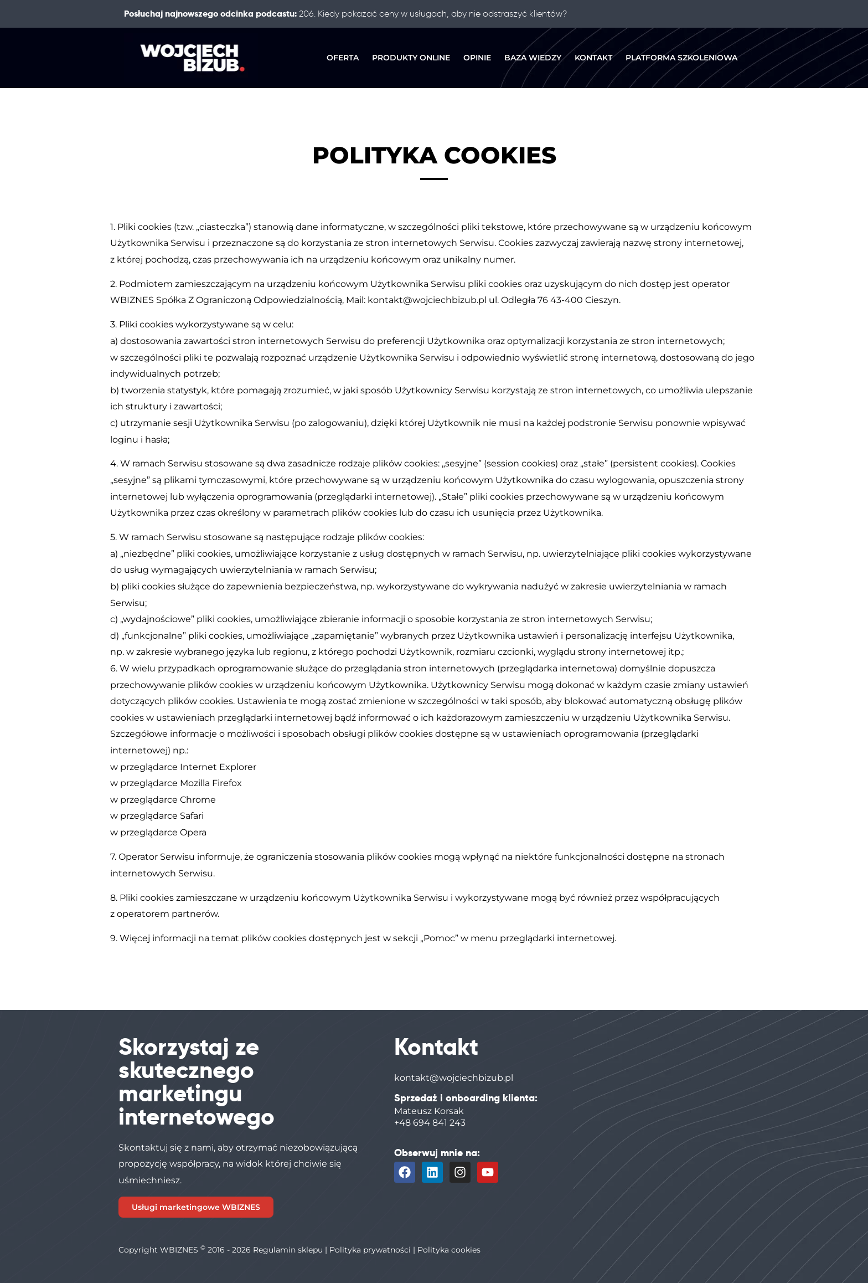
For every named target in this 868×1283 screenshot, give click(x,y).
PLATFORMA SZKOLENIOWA (681, 58)
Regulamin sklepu (288, 1250)
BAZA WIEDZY (532, 58)
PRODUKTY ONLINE (411, 58)
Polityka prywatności (370, 1250)
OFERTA (343, 58)
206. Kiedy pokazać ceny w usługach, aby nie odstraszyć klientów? (433, 13)
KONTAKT (593, 58)
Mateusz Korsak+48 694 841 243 (430, 1117)
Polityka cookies (448, 1250)
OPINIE (477, 58)
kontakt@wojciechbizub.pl (453, 1077)
